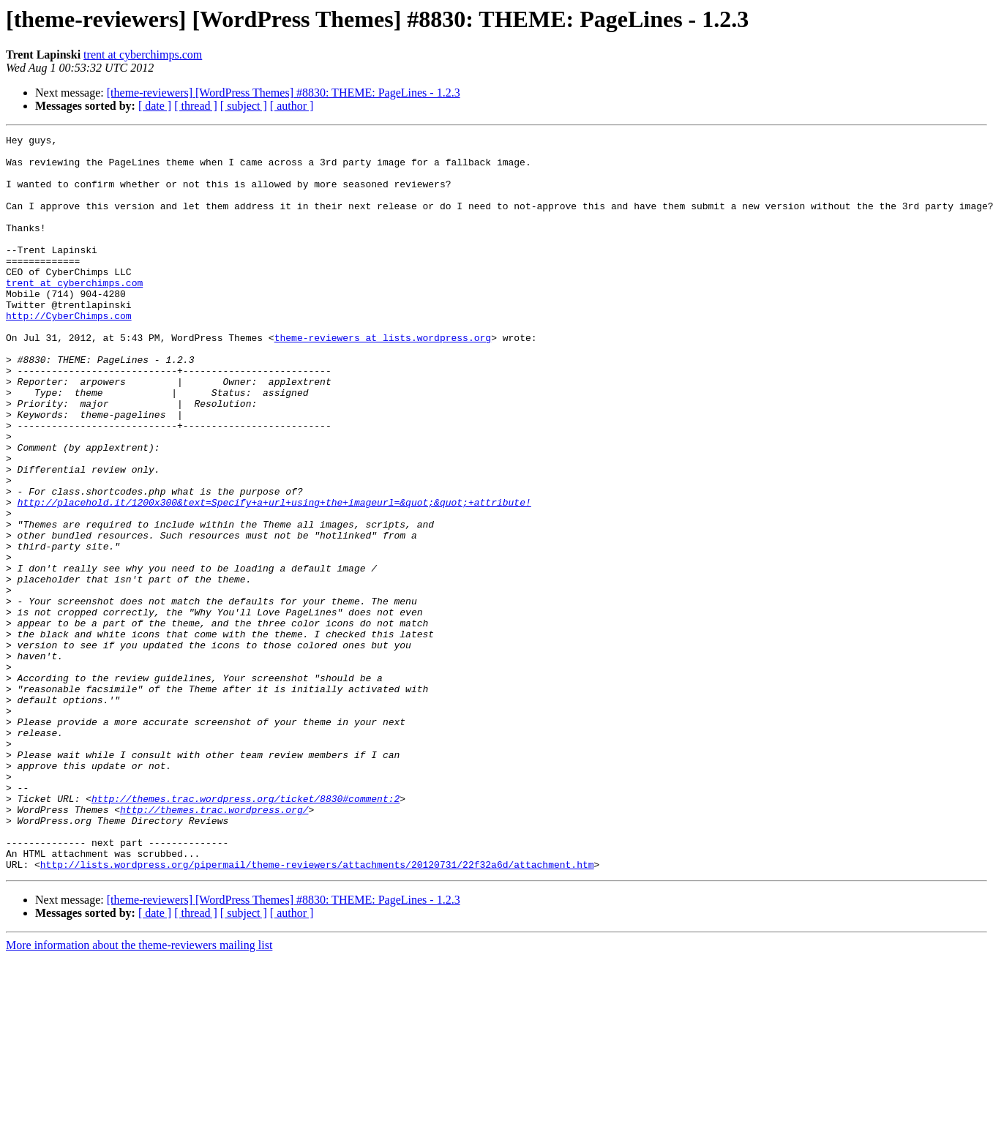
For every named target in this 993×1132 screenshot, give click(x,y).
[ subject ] (243, 106)
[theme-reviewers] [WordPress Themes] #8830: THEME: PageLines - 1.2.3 (283, 92)
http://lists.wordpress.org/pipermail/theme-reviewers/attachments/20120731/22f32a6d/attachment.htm (317, 1011)
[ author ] (292, 106)
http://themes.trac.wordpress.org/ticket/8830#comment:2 (245, 932)
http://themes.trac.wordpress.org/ (214, 945)
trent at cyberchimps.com (142, 54)
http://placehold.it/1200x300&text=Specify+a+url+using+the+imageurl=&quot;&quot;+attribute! (274, 576)
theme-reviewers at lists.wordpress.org (382, 379)
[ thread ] (195, 106)
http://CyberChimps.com (69, 352)
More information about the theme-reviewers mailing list (139, 1092)
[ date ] (154, 106)
